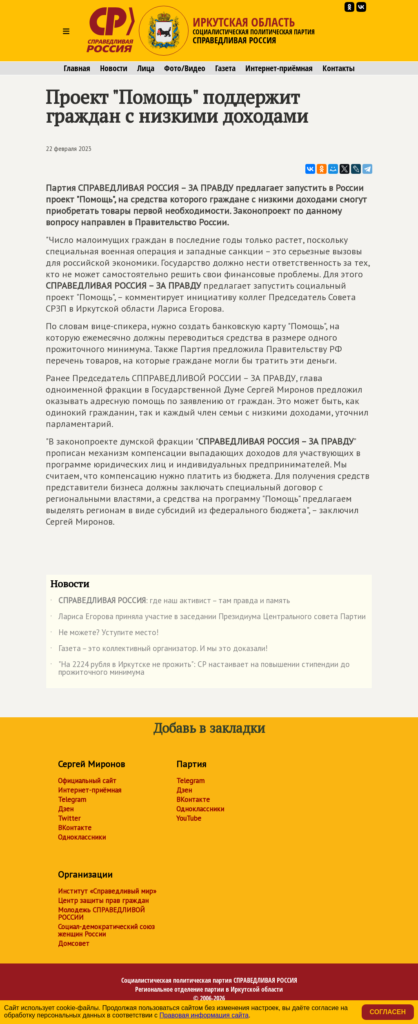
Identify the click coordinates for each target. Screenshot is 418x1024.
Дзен (65, 809)
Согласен (388, 1011)
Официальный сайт (87, 780)
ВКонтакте (74, 827)
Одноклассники (82, 837)
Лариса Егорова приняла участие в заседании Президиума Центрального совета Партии (208, 618)
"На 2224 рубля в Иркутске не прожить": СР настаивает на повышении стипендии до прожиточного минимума (200, 668)
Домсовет (73, 943)
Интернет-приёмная (279, 68)
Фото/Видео (184, 68)
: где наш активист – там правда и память (170, 602)
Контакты (338, 68)
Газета (225, 68)
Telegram (72, 799)
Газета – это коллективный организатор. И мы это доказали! (159, 649)
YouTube (188, 818)
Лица (145, 68)
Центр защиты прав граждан (103, 900)
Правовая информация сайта (204, 1015)
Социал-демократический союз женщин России (106, 930)
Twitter (69, 818)
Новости (113, 68)
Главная (77, 68)
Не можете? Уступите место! (104, 634)
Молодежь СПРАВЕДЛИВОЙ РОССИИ (101, 913)
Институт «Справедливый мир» (107, 891)
